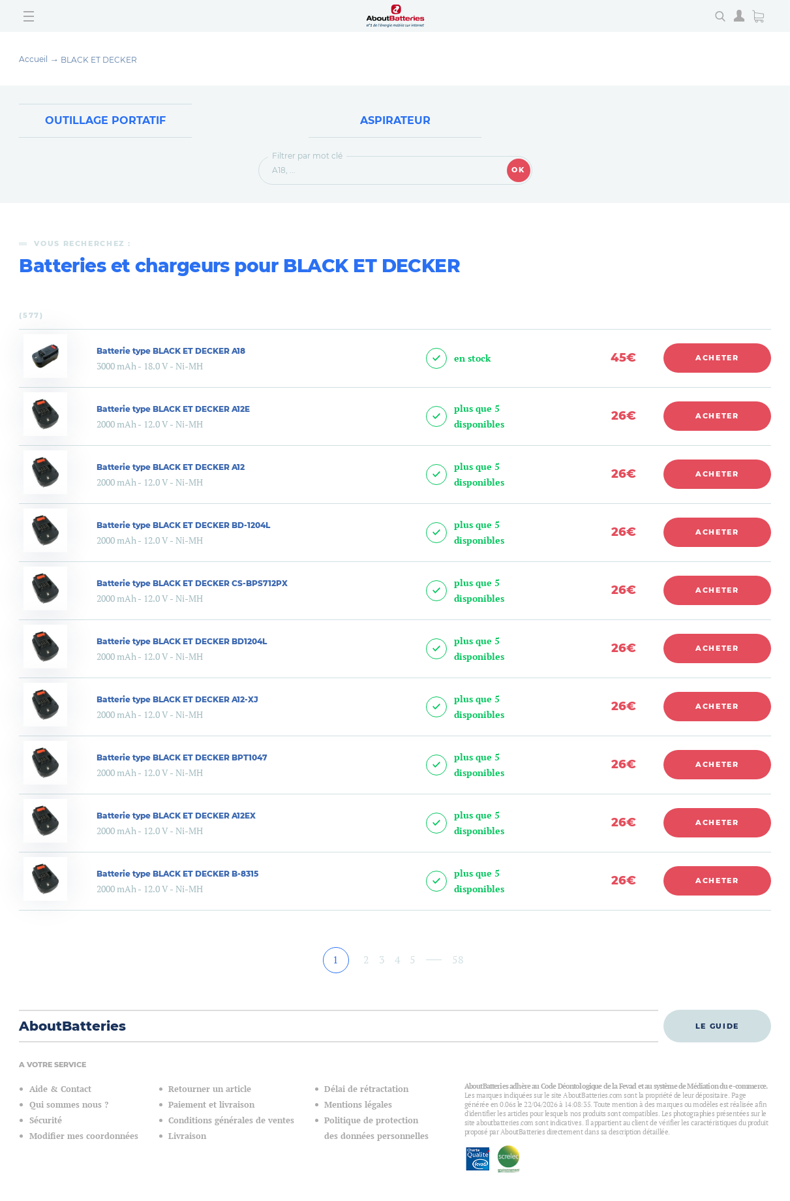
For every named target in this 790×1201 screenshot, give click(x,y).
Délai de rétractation (366, 1090)
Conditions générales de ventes (231, 1121)
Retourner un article (209, 1090)
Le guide (717, 1026)
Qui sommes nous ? (68, 1106)
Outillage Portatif (105, 121)
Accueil (33, 59)
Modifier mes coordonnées (83, 1137)
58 (458, 960)
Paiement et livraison (211, 1106)
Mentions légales (358, 1106)
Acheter (717, 359)
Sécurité (45, 1121)
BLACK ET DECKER (99, 60)
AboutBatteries (72, 1027)
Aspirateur (395, 121)
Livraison (187, 1137)
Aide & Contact (60, 1090)
